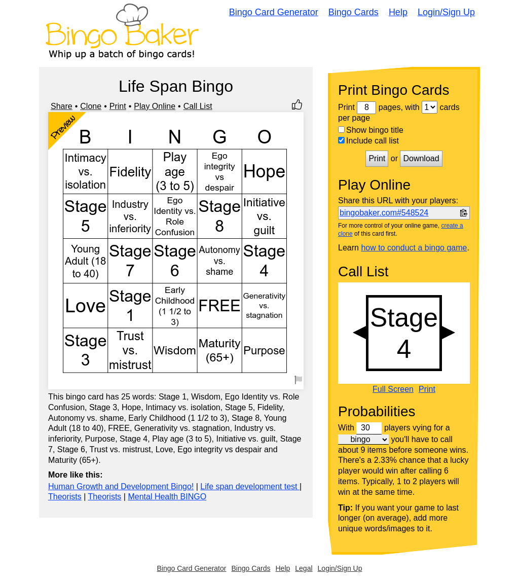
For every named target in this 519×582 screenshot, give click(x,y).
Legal (303, 568)
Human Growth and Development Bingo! (121, 486)
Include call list (368, 140)
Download (421, 158)
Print (117, 106)
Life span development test (250, 486)
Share (61, 106)
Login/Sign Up (446, 12)
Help (398, 12)
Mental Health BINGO (167, 496)
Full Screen (393, 389)
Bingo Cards (353, 12)
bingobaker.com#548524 (384, 212)
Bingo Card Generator (273, 12)
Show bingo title (370, 130)
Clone (90, 106)
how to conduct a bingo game (414, 247)
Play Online (154, 106)
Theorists (65, 496)
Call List (197, 106)
